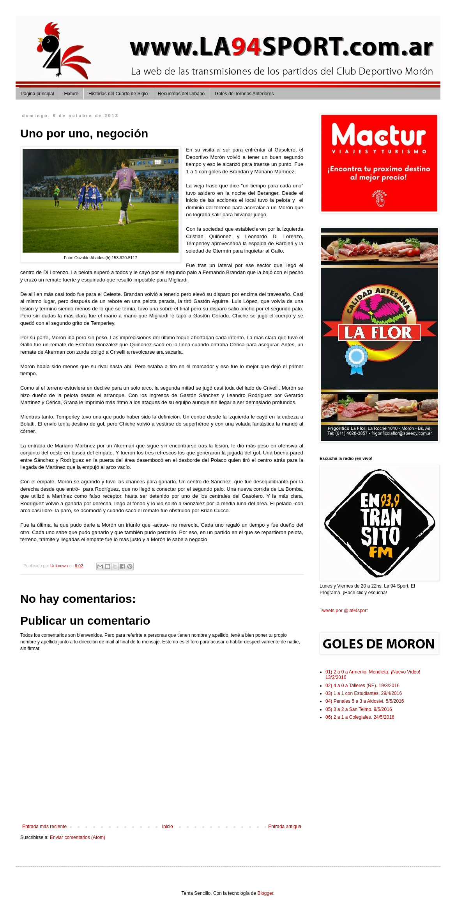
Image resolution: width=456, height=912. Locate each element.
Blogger (265, 893)
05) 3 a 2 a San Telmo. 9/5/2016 (358, 709)
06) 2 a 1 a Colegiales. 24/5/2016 (359, 717)
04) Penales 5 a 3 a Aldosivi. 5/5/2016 (364, 701)
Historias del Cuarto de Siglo (118, 93)
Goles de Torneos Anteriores (244, 93)
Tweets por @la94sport (344, 610)
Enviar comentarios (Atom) (77, 837)
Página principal (37, 93)
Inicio (167, 826)
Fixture (71, 93)
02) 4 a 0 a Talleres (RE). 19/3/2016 (362, 685)
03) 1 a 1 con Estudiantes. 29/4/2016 (363, 693)
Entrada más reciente (44, 826)
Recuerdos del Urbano (181, 93)
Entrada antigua (284, 826)
